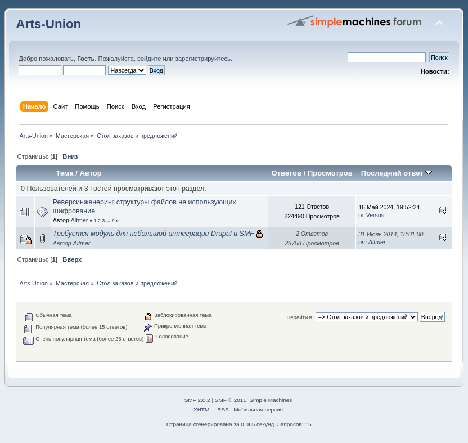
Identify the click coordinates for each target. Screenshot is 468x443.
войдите (149, 58)
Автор (90, 173)
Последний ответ (396, 173)
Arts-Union (48, 24)
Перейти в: (299, 317)
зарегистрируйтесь (203, 58)
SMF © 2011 (230, 400)
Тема (64, 173)
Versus (375, 215)
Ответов (286, 173)
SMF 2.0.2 (197, 400)
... (109, 220)
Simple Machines (270, 400)
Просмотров (330, 173)
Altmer (79, 220)
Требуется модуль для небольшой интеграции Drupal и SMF (153, 234)
